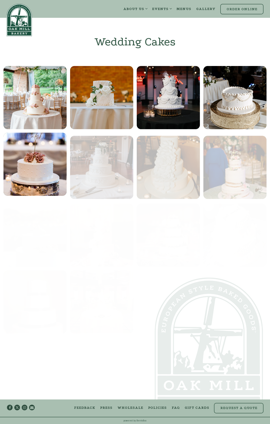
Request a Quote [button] (238, 408)
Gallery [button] (206, 9)
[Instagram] (24, 407)
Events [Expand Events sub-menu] (162, 9)
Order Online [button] (242, 9)
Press (106, 408)
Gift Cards (197, 408)
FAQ (176, 408)
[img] (35, 97)
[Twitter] (17, 407)
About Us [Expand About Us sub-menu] (135, 9)
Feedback (84, 408)
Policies (157, 408)
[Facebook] (10, 407)
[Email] (32, 407)
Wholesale (130, 408)
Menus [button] (183, 9)
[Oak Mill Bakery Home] (19, 19)
